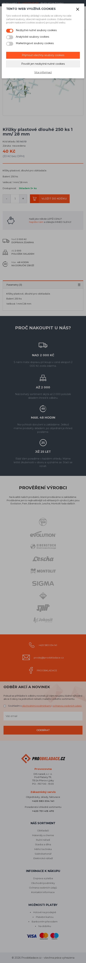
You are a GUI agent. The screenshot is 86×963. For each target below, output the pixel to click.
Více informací (43, 72)
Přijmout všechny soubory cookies (43, 55)
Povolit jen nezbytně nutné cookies (43, 63)
